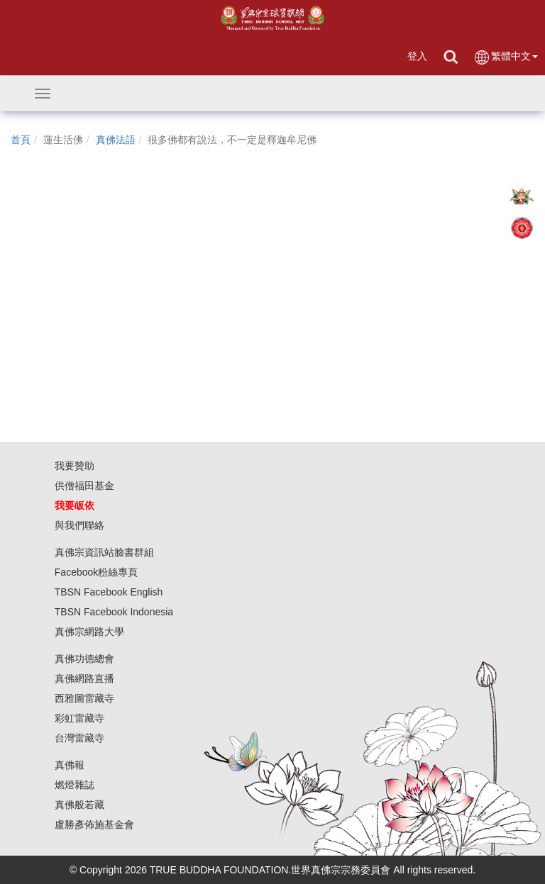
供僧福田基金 (84, 485)
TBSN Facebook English (109, 592)
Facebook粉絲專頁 (96, 572)
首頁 (21, 139)
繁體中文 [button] (505, 57)
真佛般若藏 (79, 804)
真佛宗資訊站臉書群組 (104, 552)
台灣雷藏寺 (79, 738)
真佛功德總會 (84, 658)
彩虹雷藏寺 (79, 718)
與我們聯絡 (79, 525)
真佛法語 (116, 139)
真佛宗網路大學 (89, 631)
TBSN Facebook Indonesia (114, 611)
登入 (417, 56)
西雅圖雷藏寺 (84, 698)
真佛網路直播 (84, 678)
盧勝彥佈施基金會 (94, 824)
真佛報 (69, 765)
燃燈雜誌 (74, 784)
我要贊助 (74, 465)
